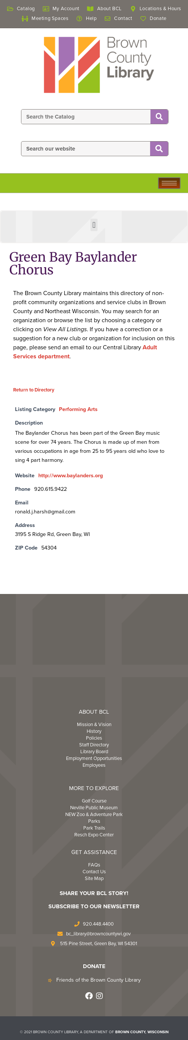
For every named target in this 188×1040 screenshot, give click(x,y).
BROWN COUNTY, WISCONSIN (141, 1032)
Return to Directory (33, 390)
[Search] (159, 117)
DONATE (94, 966)
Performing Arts (78, 409)
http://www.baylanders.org (70, 475)
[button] (94, 225)
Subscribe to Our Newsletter (94, 906)
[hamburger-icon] (169, 183)
